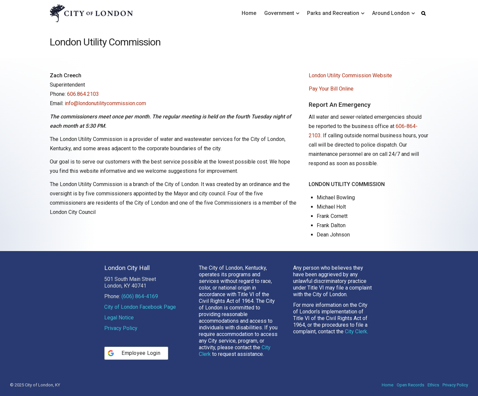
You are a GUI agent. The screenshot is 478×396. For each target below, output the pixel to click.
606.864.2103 (83, 94)
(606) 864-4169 (139, 296)
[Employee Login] (136, 353)
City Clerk (356, 331)
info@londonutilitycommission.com (105, 103)
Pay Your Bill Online (331, 89)
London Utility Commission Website (350, 75)
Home (249, 13)
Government (279, 13)
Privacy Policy (120, 328)
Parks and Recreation (333, 13)
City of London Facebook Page (140, 307)
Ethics (433, 385)
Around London (391, 13)
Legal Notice (119, 317)
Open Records (410, 385)
